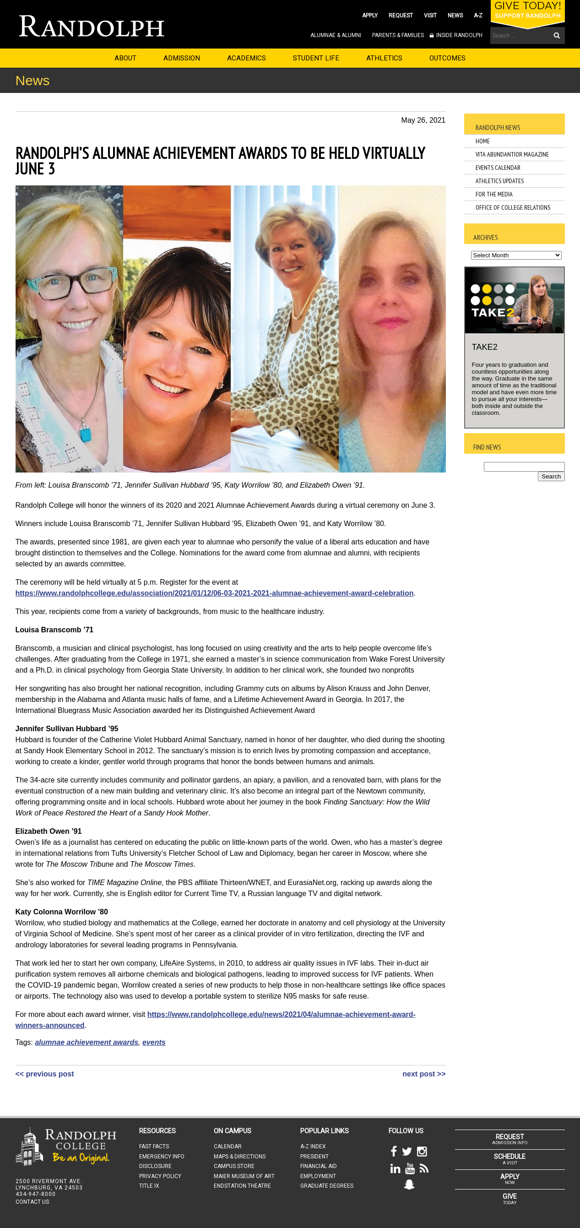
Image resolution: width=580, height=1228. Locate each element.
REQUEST (401, 15)
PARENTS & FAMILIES (398, 35)
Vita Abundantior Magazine (512, 154)
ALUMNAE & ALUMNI (335, 35)
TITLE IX (149, 1186)
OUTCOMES (447, 58)
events (154, 1042)
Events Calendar (498, 167)
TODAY (510, 1199)
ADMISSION (181, 58)
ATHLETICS (384, 58)
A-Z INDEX (313, 1146)
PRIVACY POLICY (160, 1176)
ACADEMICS (246, 58)
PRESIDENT (314, 1156)
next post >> (423, 1074)
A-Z (478, 15)
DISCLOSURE (155, 1166)
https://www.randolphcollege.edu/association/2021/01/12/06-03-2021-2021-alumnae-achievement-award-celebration (215, 593)
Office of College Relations (513, 207)
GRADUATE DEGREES (326, 1186)
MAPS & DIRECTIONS (240, 1156)
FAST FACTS (154, 1146)
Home (483, 141)
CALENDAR (228, 1146)
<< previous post (45, 1074)
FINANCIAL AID (318, 1166)
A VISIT (510, 1159)
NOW (510, 1179)
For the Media (494, 194)
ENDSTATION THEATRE (242, 1186)
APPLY (370, 15)
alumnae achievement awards (86, 1042)
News (33, 80)
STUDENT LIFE (316, 58)
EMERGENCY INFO (161, 1156)
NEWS (455, 15)
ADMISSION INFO (510, 1139)
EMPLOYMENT (318, 1176)
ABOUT (125, 58)
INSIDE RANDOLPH (458, 35)
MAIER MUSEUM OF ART (244, 1176)
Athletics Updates (500, 181)
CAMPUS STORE (234, 1166)
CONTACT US (32, 1202)
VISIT (430, 15)
